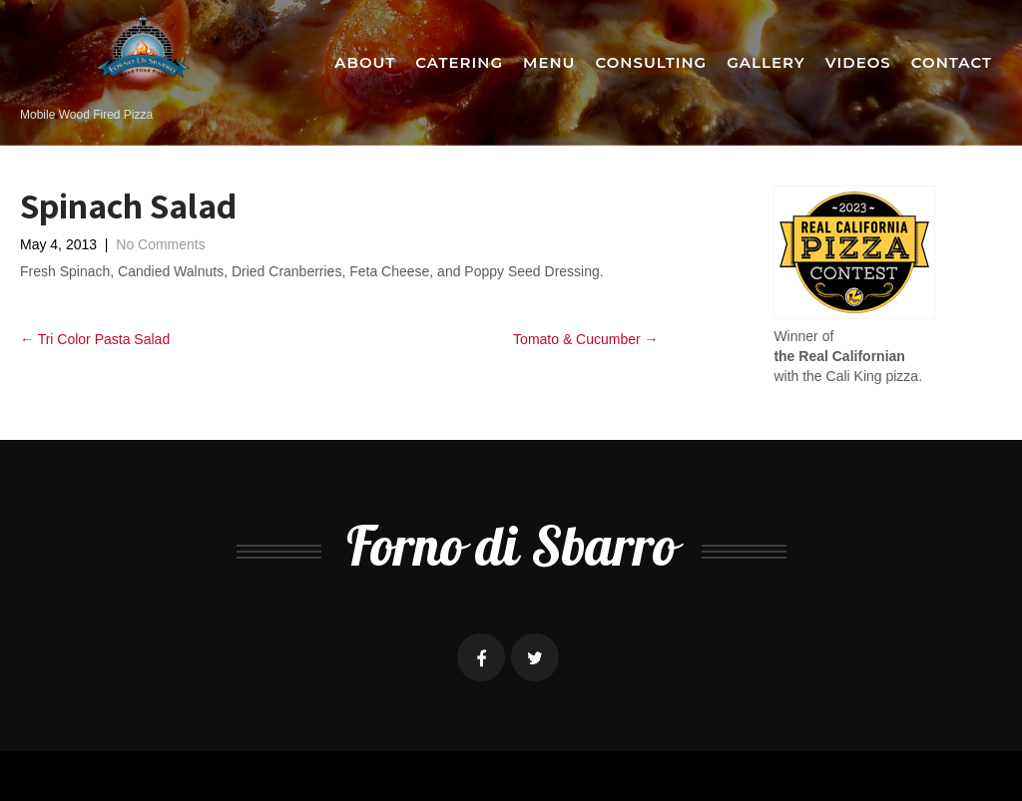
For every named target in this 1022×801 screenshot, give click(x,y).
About (364, 62)
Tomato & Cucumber (586, 339)
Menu (549, 62)
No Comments (160, 244)
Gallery (766, 62)
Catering (459, 62)
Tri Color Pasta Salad (95, 339)
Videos (858, 62)
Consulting (651, 62)
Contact (951, 62)
